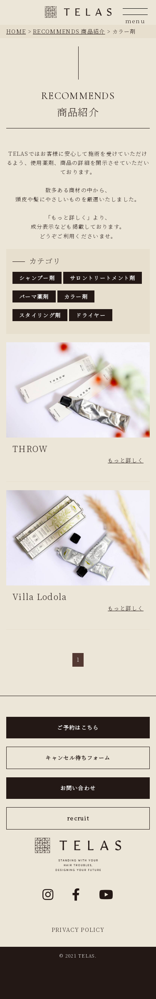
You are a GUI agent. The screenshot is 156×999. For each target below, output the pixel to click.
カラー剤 (76, 296)
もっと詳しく (126, 460)
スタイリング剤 (40, 315)
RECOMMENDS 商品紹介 (69, 31)
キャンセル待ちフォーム (77, 758)
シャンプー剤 (37, 278)
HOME (16, 31)
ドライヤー (91, 315)
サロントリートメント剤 (102, 278)
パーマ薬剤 (34, 296)
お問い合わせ (78, 788)
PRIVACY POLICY (78, 930)
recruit (78, 818)
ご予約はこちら (78, 727)
